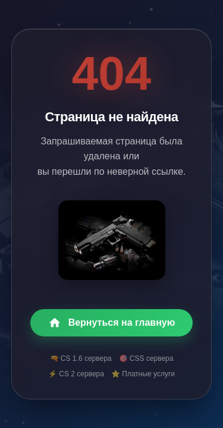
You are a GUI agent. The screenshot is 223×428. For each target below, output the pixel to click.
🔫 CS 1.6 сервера (81, 358)
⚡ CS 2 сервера (76, 374)
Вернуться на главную (111, 322)
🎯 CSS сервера (146, 358)
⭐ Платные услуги (143, 374)
